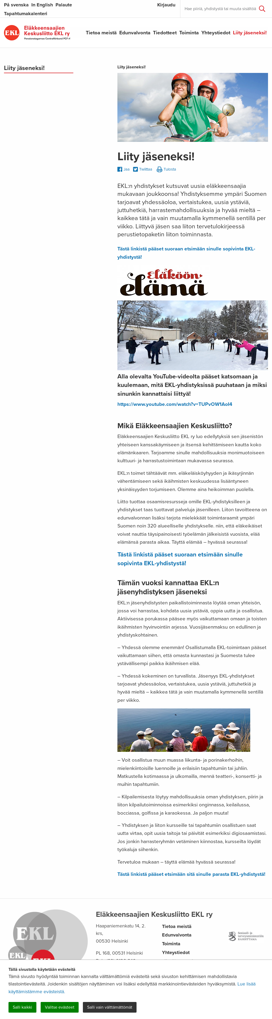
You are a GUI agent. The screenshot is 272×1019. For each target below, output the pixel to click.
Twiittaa (142, 169)
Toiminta (189, 33)
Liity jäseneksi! (250, 33)
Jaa (123, 169)
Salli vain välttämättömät (109, 1007)
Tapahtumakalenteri (25, 13)
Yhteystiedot (215, 33)
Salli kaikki (22, 1007)
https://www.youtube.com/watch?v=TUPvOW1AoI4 (174, 404)
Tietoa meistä (101, 33)
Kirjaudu (166, 5)
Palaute (64, 5)
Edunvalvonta (134, 33)
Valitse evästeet (59, 1007)
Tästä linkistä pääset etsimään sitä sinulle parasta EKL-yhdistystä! (191, 874)
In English (42, 5)
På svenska (16, 5)
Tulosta (166, 169)
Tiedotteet (165, 33)
